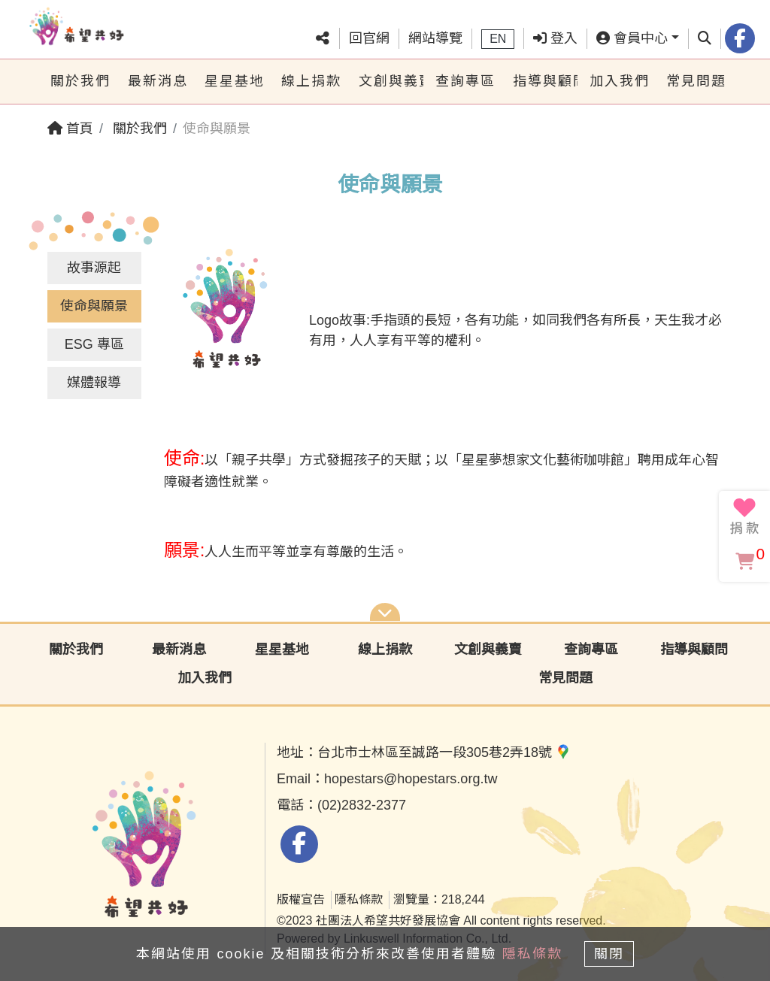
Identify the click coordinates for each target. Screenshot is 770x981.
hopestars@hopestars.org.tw (410, 778)
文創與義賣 (391, 81)
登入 (555, 38)
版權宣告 (301, 899)
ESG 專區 (94, 344)
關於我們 (80, 81)
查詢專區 (465, 81)
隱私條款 (359, 899)
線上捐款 (311, 81)
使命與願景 (94, 305)
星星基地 (235, 81)
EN (498, 38)
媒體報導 (94, 382)
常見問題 (696, 81)
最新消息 (158, 81)
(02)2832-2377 (361, 805)
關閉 (614, 952)
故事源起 (94, 267)
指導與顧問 (545, 81)
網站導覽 (435, 38)
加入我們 (620, 81)
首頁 (70, 128)
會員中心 (632, 38)
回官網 (369, 38)
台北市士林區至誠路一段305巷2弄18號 (444, 752)
